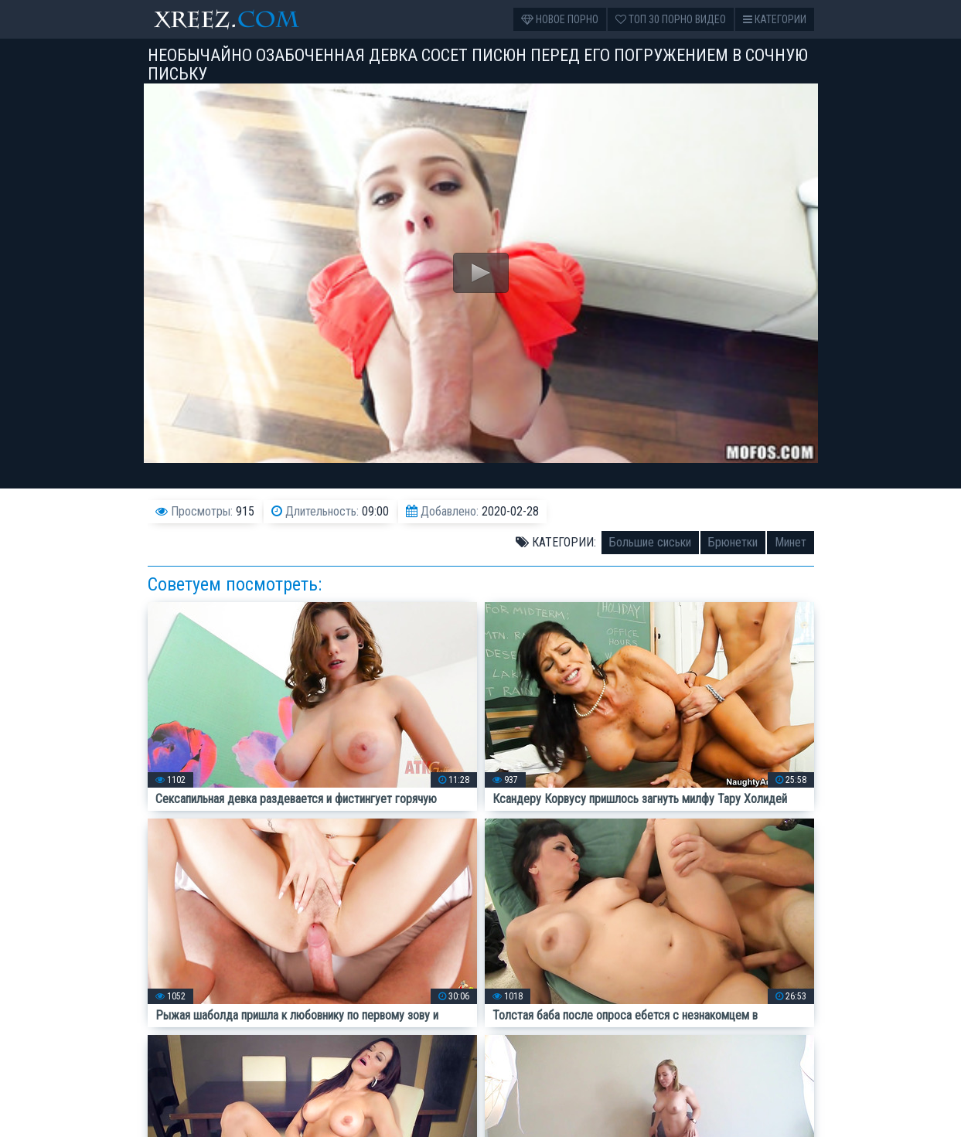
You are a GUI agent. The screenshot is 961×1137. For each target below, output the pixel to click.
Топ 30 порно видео (670, 19)
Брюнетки (733, 542)
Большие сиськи (650, 542)
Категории (774, 19)
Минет (790, 542)
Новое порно (559, 19)
